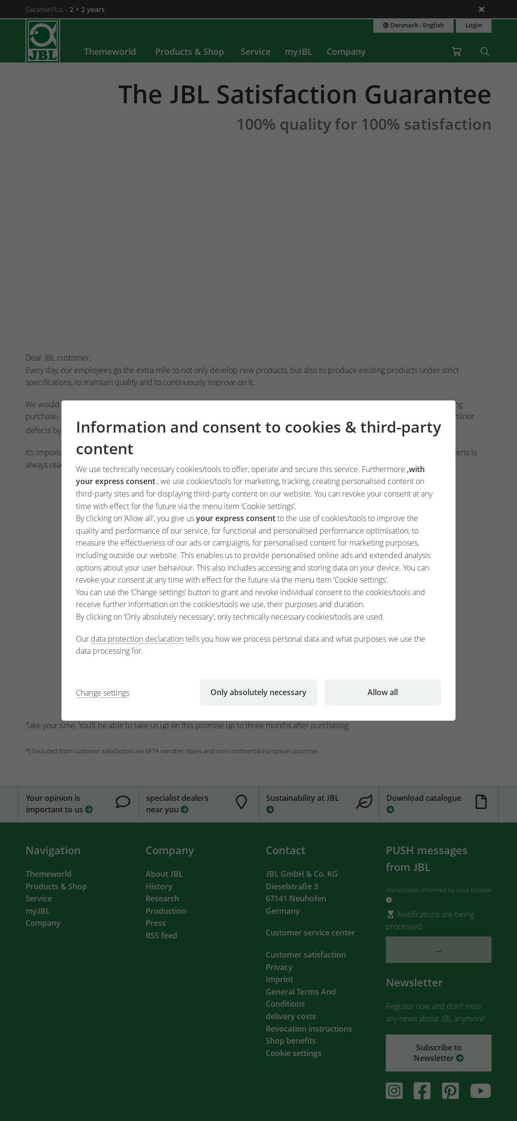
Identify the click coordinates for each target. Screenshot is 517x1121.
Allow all (383, 692)
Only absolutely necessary (258, 692)
